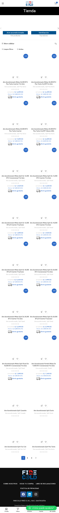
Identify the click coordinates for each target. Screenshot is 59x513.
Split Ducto (50, 413)
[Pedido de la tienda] (55, 44)
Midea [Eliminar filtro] (21, 49)
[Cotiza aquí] (13, 406)
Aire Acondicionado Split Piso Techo (43, 447)
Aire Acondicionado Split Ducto (44, 411)
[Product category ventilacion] (43, 28)
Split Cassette (21, 413)
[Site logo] (29, 3)
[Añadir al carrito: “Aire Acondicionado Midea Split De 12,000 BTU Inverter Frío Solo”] (42, 171)
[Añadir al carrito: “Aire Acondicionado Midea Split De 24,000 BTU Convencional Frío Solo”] (42, 265)
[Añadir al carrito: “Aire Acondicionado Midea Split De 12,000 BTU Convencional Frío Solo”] (13, 171)
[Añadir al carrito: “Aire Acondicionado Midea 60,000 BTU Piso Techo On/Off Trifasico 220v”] (42, 124)
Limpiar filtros (8, 49)
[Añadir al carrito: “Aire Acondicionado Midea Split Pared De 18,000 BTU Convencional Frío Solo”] (13, 359)
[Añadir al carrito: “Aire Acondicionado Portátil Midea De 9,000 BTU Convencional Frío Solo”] (42, 359)
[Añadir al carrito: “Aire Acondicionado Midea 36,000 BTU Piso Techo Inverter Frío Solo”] (13, 77)
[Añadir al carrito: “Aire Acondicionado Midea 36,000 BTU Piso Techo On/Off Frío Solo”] (42, 77)
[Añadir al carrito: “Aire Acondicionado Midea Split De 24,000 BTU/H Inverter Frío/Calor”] (42, 312)
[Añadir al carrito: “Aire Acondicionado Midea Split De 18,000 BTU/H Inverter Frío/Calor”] (13, 265)
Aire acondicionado (10, 87)
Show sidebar (9, 43)
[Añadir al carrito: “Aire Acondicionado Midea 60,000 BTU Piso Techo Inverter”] (13, 124)
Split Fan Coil (22, 449)
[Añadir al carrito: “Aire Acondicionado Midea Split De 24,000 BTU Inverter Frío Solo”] (13, 312)
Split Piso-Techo (21, 87)
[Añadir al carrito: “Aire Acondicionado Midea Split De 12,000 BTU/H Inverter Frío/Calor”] (13, 218)
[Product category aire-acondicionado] (15, 28)
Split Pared (21, 180)
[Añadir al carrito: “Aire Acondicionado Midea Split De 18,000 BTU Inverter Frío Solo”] (42, 218)
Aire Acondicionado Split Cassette (15, 411)
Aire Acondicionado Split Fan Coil (15, 447)
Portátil (50, 368)
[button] (41, 508)
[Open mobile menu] (3, 3)
